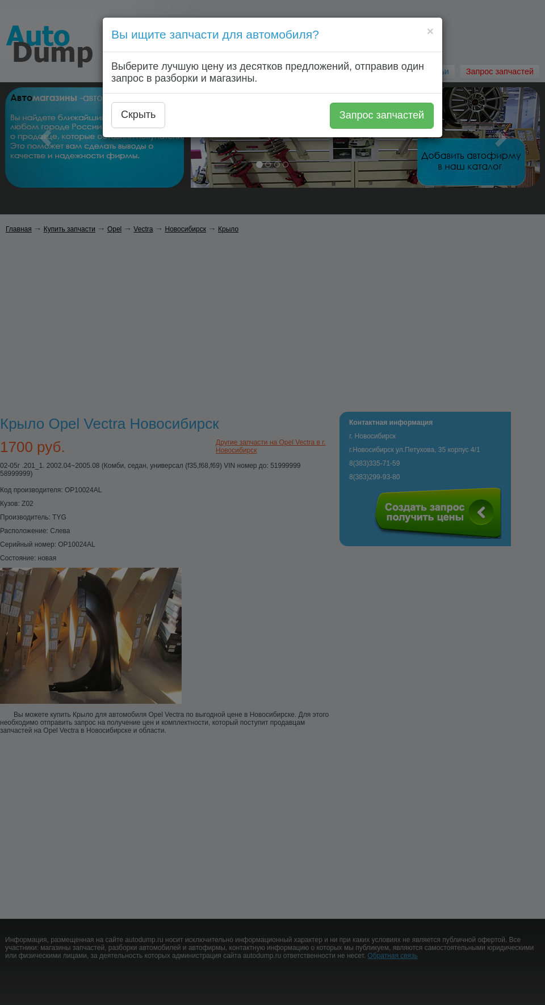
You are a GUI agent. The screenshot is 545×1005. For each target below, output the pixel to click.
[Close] (430, 31)
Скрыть (138, 114)
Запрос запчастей (381, 115)
